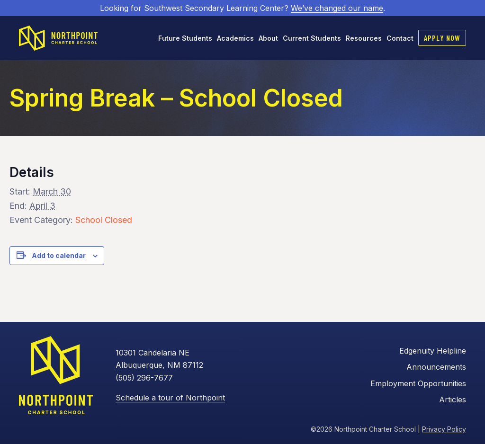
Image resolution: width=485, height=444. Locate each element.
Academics (235, 38)
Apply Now (442, 37)
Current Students (312, 38)
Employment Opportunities (418, 383)
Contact (399, 38)
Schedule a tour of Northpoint (170, 397)
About (268, 38)
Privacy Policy (444, 429)
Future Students (185, 38)
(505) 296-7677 (144, 377)
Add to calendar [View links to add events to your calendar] (59, 255)
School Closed (103, 220)
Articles (452, 399)
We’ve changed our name (337, 8)
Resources (364, 38)
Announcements (436, 367)
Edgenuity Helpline (432, 350)
